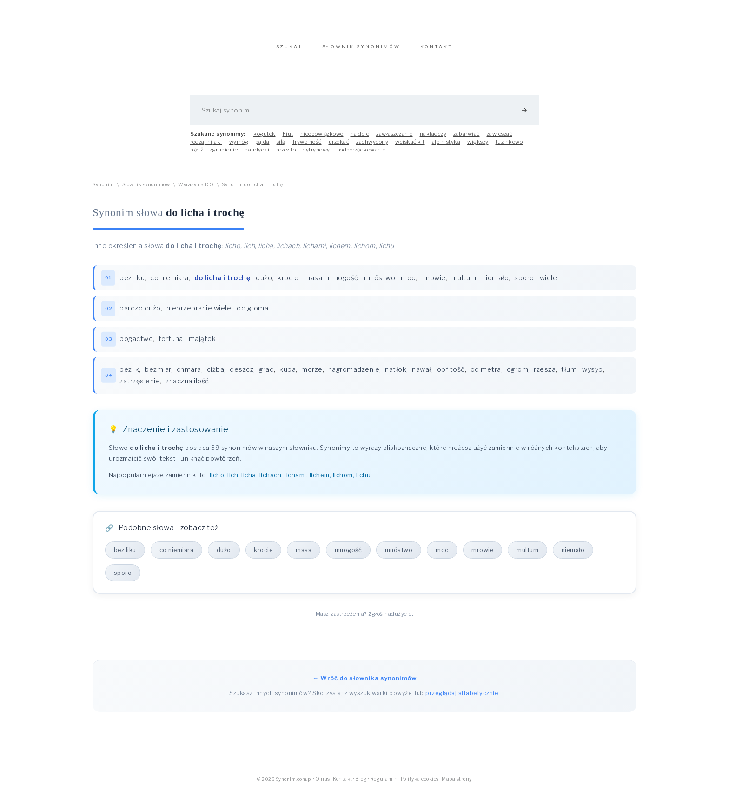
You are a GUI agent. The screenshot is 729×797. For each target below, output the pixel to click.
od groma (253, 314)
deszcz (242, 375)
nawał (422, 375)
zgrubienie (224, 154)
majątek (203, 344)
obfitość (451, 375)
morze (312, 375)
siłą (281, 146)
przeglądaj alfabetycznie (461, 699)
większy (478, 146)
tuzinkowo (509, 146)
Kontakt (342, 786)
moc (408, 282)
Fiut (288, 138)
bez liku (132, 282)
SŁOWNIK (361, 51)
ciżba (216, 375)
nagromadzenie (354, 375)
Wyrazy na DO (195, 189)
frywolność (307, 146)
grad (266, 375)
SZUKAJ (289, 51)
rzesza (545, 375)
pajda (262, 146)
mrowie (434, 282)
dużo (264, 282)
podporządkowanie (361, 154)
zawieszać (500, 138)
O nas (322, 786)
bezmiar (158, 375)
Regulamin (384, 786)
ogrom (518, 375)
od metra (486, 375)
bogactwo (136, 344)
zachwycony (372, 146)
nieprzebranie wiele (199, 314)
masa (314, 282)
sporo (525, 282)
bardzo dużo (140, 314)
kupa (288, 375)
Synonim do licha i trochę (252, 189)
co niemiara (170, 282)
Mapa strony (457, 786)
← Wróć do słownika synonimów (364, 684)
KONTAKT (436, 51)
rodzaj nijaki (206, 146)
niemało (496, 282)
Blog (361, 786)
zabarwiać (466, 138)
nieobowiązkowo (322, 138)
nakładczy (433, 138)
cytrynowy (316, 154)
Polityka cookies (420, 786)
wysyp (593, 375)
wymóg (239, 146)
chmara (189, 375)
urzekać (339, 146)
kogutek (264, 138)
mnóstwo (380, 282)
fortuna (171, 344)
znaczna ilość (188, 387)
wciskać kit (410, 146)
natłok (396, 375)
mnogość (343, 282)
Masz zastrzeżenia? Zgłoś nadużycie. (365, 620)
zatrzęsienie (140, 387)
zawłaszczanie (394, 138)
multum (464, 282)
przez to (286, 154)
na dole (360, 138)
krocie (288, 282)
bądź (196, 154)
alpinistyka (446, 146)
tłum (569, 375)
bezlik (129, 375)
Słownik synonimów (146, 189)
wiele (549, 282)
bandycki (257, 154)
